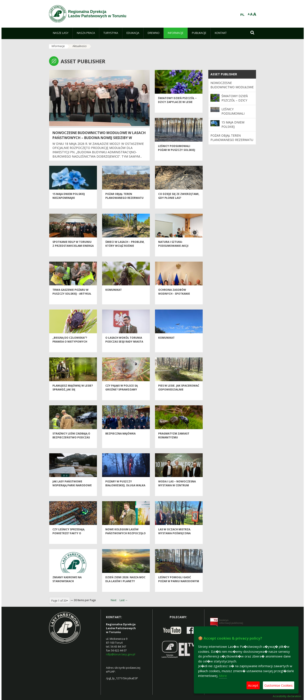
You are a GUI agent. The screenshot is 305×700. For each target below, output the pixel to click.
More (223, 675)
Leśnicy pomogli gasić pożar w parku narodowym (178, 586)
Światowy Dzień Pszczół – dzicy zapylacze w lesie (177, 107)
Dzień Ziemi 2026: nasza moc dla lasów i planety (125, 586)
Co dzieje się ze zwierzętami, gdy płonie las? (178, 203)
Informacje (58, 46)
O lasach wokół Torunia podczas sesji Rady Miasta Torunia (124, 348)
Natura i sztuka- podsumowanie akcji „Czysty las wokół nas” (175, 253)
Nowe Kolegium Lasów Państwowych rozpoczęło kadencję (125, 540)
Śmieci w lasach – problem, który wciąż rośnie (124, 251)
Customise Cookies (278, 685)
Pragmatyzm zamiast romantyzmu (173, 442)
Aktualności (80, 46)
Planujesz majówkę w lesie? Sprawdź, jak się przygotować (72, 396)
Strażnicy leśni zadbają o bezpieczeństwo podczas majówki (71, 444)
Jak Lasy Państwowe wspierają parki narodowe (72, 490)
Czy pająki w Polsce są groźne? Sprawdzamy (121, 394)
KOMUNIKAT (113, 297)
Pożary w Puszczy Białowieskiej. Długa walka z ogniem (125, 492)
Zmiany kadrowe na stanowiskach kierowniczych (67, 588)
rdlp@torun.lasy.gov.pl (120, 654)
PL (242, 14)
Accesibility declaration (287, 696)
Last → (124, 600)
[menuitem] (61, 33)
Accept (253, 685)
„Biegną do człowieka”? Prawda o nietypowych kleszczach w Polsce (69, 348)
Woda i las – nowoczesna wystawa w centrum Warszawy (177, 492)
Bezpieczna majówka (120, 441)
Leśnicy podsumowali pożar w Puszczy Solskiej (176, 155)
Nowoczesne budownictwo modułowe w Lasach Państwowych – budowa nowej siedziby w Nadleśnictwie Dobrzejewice (99, 137)
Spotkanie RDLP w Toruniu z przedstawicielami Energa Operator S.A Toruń (73, 253)
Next (113, 600)
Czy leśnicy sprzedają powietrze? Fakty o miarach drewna (68, 540)
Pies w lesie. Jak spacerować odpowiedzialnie (178, 394)
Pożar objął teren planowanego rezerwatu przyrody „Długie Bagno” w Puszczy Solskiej (125, 206)
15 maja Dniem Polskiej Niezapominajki (68, 203)
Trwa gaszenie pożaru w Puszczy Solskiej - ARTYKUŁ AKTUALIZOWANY (71, 301)
